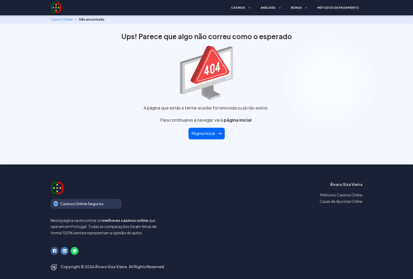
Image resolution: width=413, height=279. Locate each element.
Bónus (296, 7)
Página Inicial (207, 133)
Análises (268, 7)
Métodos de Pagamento (338, 7)
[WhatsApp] (75, 251)
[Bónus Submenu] (306, 8)
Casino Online (62, 19)
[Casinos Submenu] (249, 8)
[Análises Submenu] (279, 8)
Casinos (238, 7)
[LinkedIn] (64, 251)
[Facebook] (54, 251)
